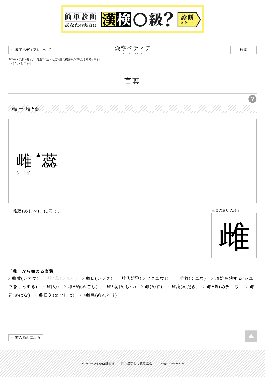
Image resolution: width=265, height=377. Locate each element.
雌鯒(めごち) (83, 286)
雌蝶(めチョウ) (224, 286)
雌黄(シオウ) (25, 278)
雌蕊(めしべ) (121, 286)
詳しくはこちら (22, 63)
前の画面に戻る (27, 337)
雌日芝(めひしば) (57, 295)
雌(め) (53, 286)
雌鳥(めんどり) (100, 295)
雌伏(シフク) (99, 278)
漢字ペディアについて (33, 50)
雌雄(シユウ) (193, 278)
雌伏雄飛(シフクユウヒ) (146, 278)
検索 (243, 50)
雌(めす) (154, 286)
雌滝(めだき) (185, 286)
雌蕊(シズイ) (62, 278)
